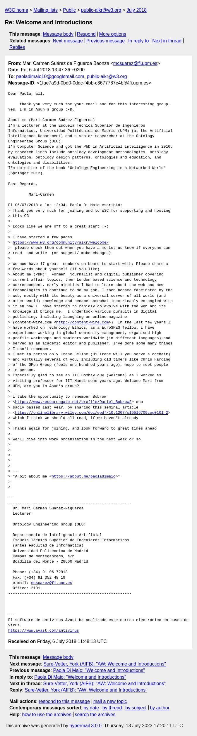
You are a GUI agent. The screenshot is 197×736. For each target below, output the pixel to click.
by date (91, 707)
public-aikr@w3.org (101, 10)
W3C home (16, 10)
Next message (68, 40)
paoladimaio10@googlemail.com (50, 76)
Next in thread (166, 40)
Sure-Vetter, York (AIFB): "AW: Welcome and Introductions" (105, 663)
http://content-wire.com (82, 322)
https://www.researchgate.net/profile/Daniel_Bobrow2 (73, 402)
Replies (17, 47)
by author (159, 707)
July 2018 (136, 10)
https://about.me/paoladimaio (83, 476)
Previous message (105, 40)
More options (112, 34)
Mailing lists (45, 10)
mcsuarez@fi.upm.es (135, 63)
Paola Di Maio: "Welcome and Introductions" (99, 670)
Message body (58, 34)
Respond (86, 34)
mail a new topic (110, 701)
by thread (112, 707)
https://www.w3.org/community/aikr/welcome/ (61, 242)
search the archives (95, 714)
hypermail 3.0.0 (85, 725)
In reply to (138, 40)
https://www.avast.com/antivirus (43, 630)
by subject (135, 707)
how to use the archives (46, 714)
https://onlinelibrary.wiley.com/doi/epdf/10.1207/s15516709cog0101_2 (91, 413)
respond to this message (64, 701)
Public (69, 10)
